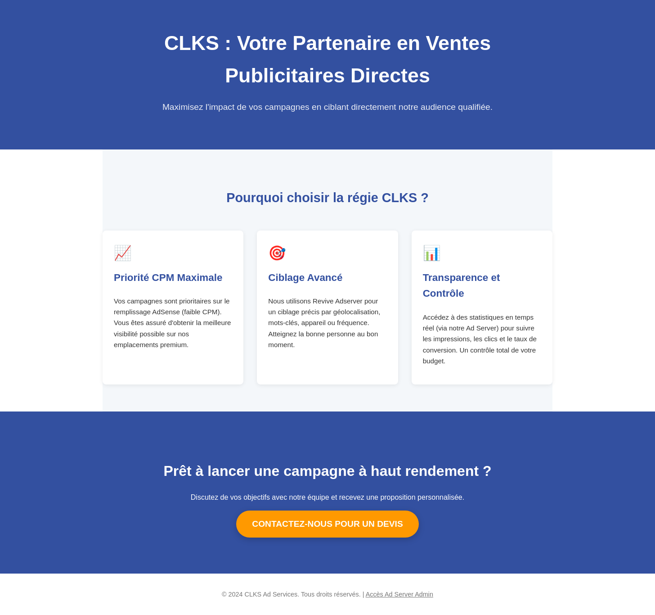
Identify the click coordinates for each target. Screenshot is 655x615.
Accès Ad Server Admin (399, 594)
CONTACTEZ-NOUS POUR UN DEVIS (327, 524)
